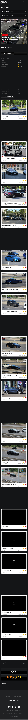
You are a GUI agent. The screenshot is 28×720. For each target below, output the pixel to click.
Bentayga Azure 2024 (11, 398)
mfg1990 (5, 118)
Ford (3, 440)
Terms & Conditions (9, 713)
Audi (3, 181)
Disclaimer (14, 716)
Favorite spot (5, 35)
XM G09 (6, 462)
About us (8, 697)
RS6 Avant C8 (7, 570)
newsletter (14, 700)
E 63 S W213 (12, 225)
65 (23, 663)
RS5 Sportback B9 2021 (10, 181)
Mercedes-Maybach (6, 203)
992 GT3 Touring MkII (11, 376)
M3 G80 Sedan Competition (11, 289)
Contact (17, 697)
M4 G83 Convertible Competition (13, 117)
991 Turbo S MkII (10, 548)
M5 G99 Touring (9, 353)
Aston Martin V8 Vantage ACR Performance (13, 38)
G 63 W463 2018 (13, 311)
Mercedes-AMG (5, 158)
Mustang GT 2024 (8, 440)
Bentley (3, 398)
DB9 (10, 634)
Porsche (4, 376)
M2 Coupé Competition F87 (11, 657)
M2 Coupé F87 (8, 267)
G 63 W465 (12, 158)
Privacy (21, 713)
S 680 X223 (14, 203)
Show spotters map (7, 96)
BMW (3, 117)
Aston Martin (5, 634)
